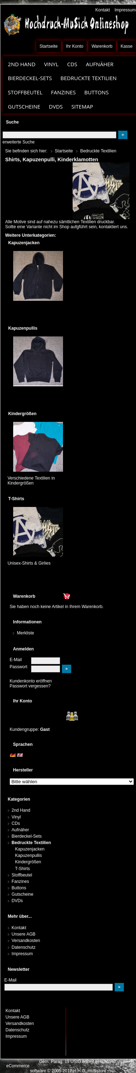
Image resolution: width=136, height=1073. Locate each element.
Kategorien (19, 799)
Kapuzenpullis (28, 855)
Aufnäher (100, 64)
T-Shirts (22, 868)
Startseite (49, 46)
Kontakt (102, 9)
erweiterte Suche (18, 142)
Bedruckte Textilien (89, 78)
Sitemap (82, 106)
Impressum (125, 9)
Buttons (96, 92)
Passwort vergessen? (30, 686)
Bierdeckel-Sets (30, 78)
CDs (72, 64)
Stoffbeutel (25, 92)
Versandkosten (26, 940)
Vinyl (51, 64)
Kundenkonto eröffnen (31, 681)
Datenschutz (24, 947)
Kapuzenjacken (30, 849)
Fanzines (63, 92)
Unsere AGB (24, 934)
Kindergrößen (28, 861)
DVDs (56, 106)
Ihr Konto (74, 46)
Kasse (127, 46)
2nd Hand (22, 64)
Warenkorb (102, 46)
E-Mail (16, 659)
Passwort (18, 666)
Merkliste (25, 632)
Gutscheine (24, 106)
